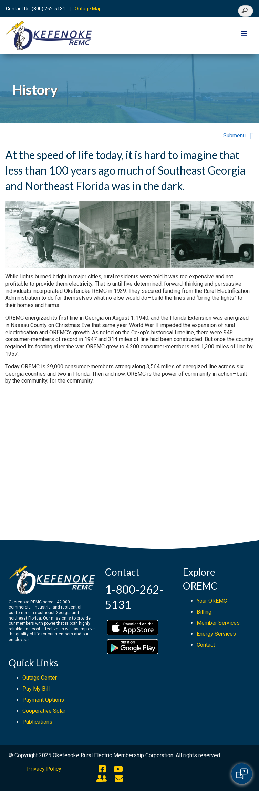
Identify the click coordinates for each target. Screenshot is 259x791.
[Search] (245, 11)
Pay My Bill (36, 688)
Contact (206, 645)
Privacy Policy (44, 768)
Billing (204, 612)
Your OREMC (212, 600)
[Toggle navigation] (243, 35)
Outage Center (39, 677)
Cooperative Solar (43, 711)
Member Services (218, 623)
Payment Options (43, 699)
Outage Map (88, 8)
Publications (37, 722)
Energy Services (216, 634)
